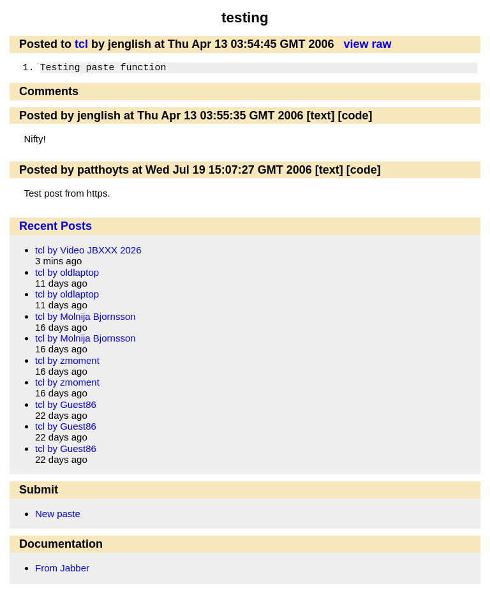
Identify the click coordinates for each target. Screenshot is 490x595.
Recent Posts (55, 226)
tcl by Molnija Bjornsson (85, 316)
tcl (81, 44)
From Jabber (62, 567)
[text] (320, 115)
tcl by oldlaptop (67, 272)
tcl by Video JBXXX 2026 (88, 250)
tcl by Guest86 (65, 404)
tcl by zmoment (67, 360)
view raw (367, 44)
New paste (57, 513)
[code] (355, 115)
